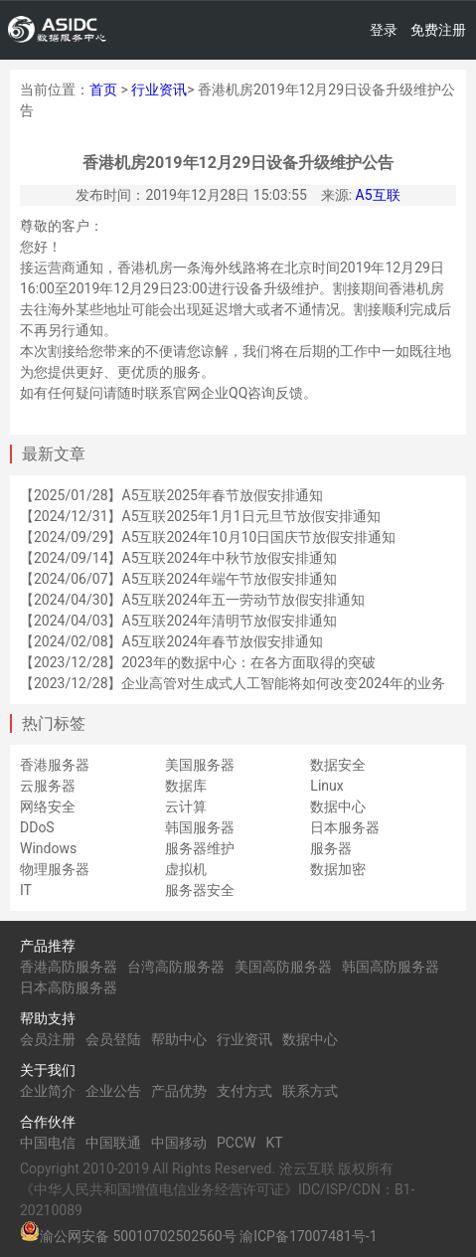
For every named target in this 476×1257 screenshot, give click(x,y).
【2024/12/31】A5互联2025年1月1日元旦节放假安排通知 (200, 516)
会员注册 (48, 1039)
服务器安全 (200, 890)
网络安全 (48, 806)
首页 (103, 89)
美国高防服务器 (283, 967)
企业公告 (113, 1091)
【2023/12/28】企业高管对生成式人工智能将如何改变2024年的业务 (232, 683)
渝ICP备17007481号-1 (308, 1236)
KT (273, 1143)
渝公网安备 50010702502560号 (138, 1236)
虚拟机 (186, 869)
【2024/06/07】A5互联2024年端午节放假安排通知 (178, 579)
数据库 (186, 786)
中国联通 (113, 1143)
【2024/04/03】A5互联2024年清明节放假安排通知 (178, 620)
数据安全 (338, 765)
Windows (48, 848)
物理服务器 (54, 869)
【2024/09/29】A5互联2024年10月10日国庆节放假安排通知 (208, 537)
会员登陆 (113, 1039)
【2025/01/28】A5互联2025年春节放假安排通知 (171, 495)
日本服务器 (345, 827)
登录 (383, 30)
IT (26, 890)
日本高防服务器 (68, 987)
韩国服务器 (200, 827)
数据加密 (338, 869)
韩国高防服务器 (390, 967)
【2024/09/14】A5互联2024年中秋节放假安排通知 (178, 558)
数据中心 (338, 806)
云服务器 (48, 786)
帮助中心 (179, 1039)
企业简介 (48, 1091)
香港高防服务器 (68, 967)
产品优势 (179, 1091)
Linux (326, 786)
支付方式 (244, 1091)
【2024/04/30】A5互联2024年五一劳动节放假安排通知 (192, 600)
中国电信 (48, 1143)
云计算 (186, 806)
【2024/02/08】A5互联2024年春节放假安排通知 (171, 641)
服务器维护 (200, 848)
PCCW (236, 1143)
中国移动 (179, 1143)
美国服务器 (200, 765)
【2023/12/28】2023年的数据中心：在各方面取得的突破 (198, 662)
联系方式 (310, 1091)
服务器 (331, 848)
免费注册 (438, 30)
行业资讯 (159, 89)
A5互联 (378, 195)
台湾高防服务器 (176, 967)
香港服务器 (54, 765)
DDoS (37, 827)
